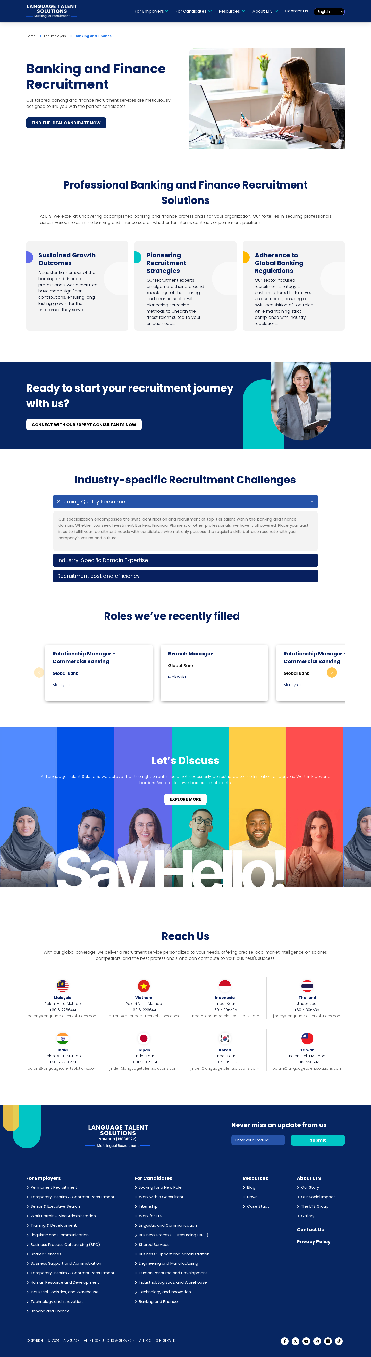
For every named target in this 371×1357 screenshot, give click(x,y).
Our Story (310, 1187)
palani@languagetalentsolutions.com (63, 1016)
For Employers (149, 11)
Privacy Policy (314, 1241)
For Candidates (191, 11)
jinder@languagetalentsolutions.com (225, 1016)
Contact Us (296, 11)
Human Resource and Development (65, 1282)
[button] (332, 673)
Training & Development (54, 1225)
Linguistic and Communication (60, 1235)
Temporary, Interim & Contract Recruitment (73, 1196)
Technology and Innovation (57, 1301)
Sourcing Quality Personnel (92, 502)
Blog (251, 1187)
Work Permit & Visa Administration (63, 1215)
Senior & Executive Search (55, 1206)
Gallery (307, 1215)
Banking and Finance (50, 1311)
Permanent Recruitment (54, 1187)
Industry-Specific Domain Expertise (102, 560)
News (252, 1196)
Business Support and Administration (66, 1263)
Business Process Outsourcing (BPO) (65, 1244)
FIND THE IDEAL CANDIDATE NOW (66, 123)
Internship (148, 1206)
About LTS (263, 11)
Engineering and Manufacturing (168, 1263)
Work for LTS (150, 1215)
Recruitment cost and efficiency (98, 576)
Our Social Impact (318, 1196)
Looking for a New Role (160, 1187)
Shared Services (46, 1254)
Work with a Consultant (161, 1196)
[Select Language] (329, 11)
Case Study (258, 1206)
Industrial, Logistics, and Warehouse (65, 1292)
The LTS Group (314, 1206)
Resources (230, 11)
